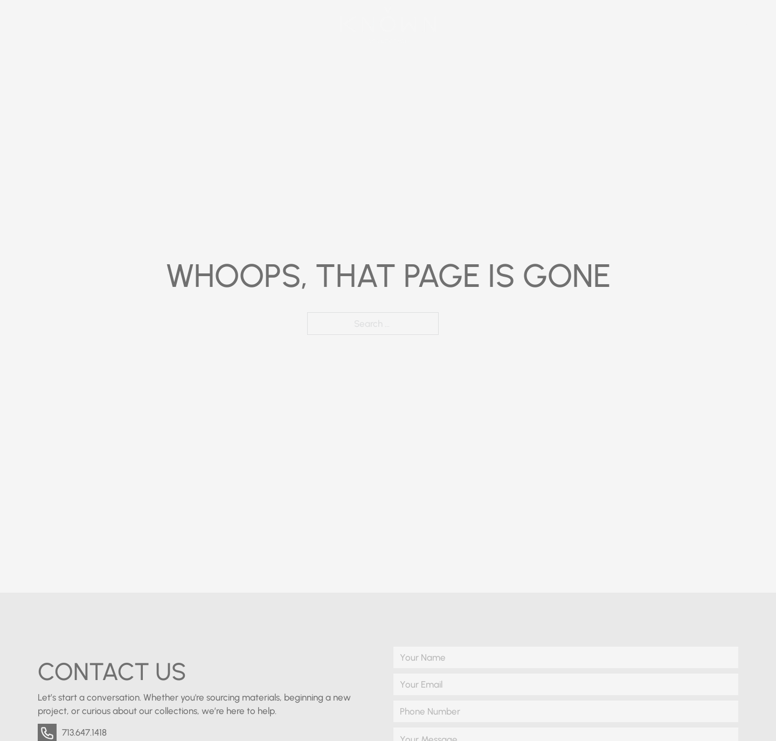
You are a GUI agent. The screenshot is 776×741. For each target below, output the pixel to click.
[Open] (755, 24)
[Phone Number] (565, 711)
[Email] (565, 684)
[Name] (565, 657)
